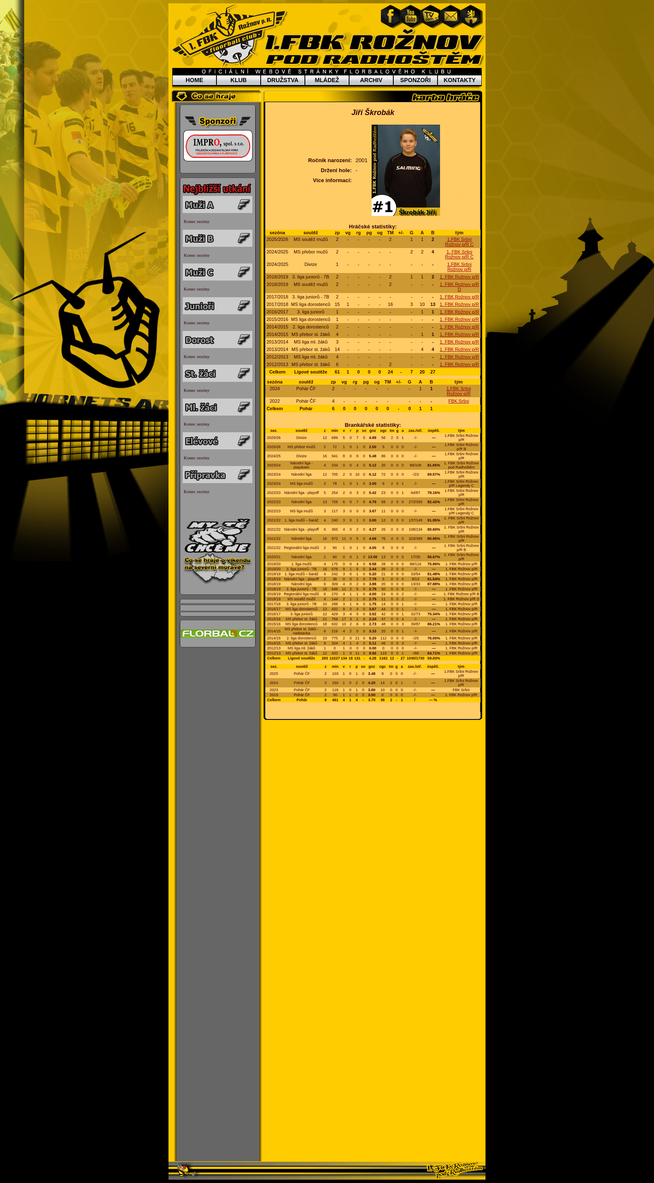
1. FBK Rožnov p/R (459, 276)
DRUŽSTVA (282, 80)
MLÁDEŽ (327, 80)
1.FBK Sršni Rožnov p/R (459, 267)
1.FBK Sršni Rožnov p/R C (459, 242)
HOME (194, 80)
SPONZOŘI (415, 80)
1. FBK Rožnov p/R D (459, 287)
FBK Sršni (458, 401)
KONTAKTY (460, 80)
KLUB (239, 80)
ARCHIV (371, 80)
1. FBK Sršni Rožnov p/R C (459, 254)
